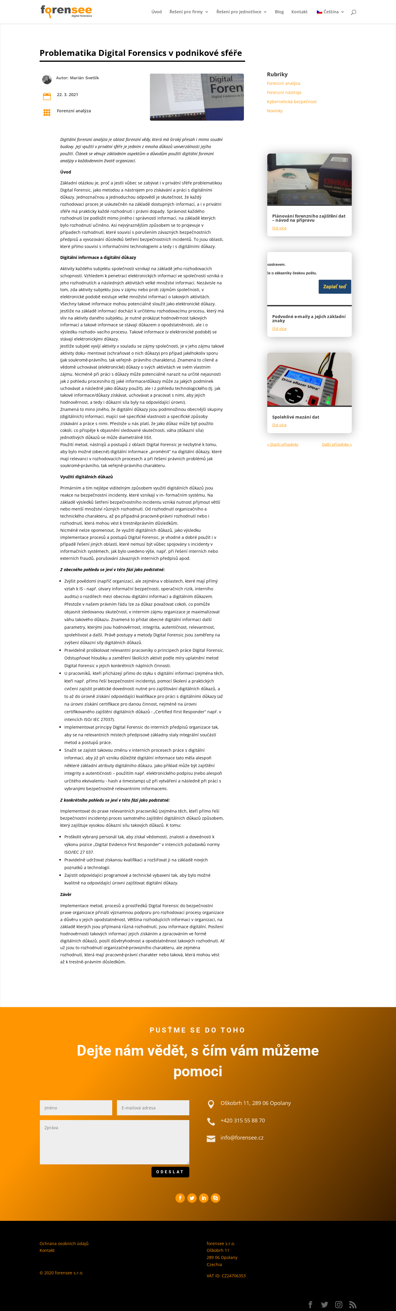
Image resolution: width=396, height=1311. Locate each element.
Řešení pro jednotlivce (238, 12)
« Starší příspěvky (282, 444)
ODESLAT (170, 1171)
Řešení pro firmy (186, 12)
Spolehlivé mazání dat (295, 417)
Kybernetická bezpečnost (292, 101)
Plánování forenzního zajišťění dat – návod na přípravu (309, 218)
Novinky (275, 111)
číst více (279, 227)
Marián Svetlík (84, 77)
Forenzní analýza (74, 111)
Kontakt (299, 12)
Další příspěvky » (337, 444)
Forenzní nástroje (284, 92)
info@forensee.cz (242, 1137)
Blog (279, 12)
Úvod (156, 12)
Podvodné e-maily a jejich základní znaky (309, 318)
